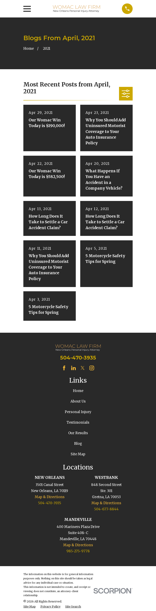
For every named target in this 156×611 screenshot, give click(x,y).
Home (78, 391)
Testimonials (78, 422)
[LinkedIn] (73, 368)
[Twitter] (82, 368)
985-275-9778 (78, 551)
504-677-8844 (106, 509)
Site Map (78, 454)
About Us (78, 401)
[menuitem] (29, 606)
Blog (78, 444)
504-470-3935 (78, 358)
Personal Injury (78, 412)
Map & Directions (50, 497)
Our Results (78, 433)
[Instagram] (91, 368)
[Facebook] (64, 368)
